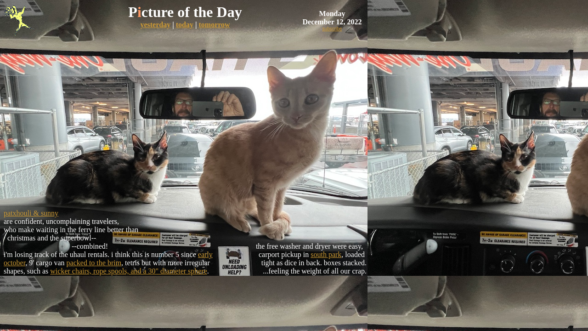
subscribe (332, 28)
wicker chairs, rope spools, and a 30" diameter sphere (128, 271)
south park (326, 254)
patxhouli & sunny (31, 213)
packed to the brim (94, 263)
